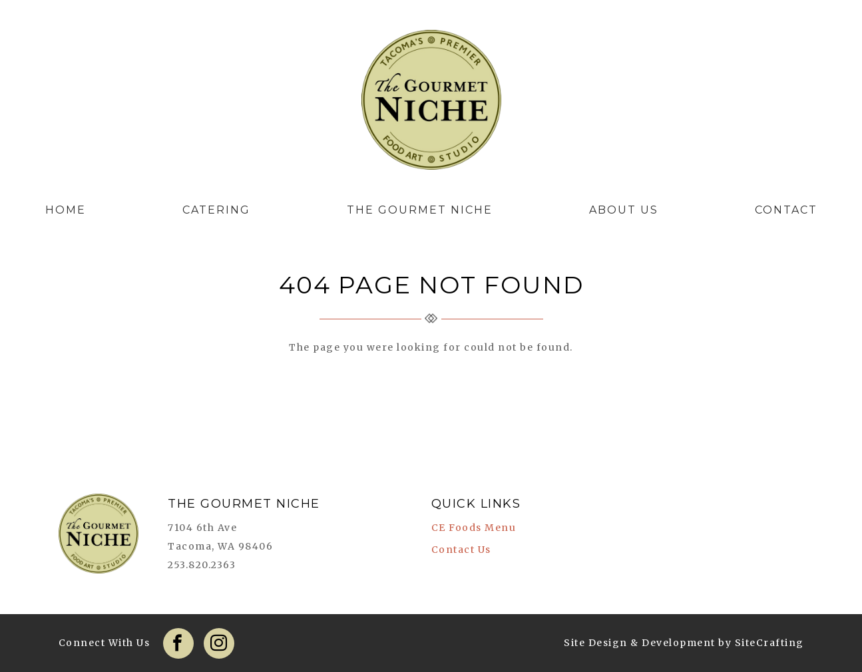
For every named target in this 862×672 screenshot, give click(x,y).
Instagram (219, 643)
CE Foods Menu (474, 528)
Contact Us (461, 550)
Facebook (178, 643)
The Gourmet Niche (431, 103)
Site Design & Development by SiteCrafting (684, 643)
